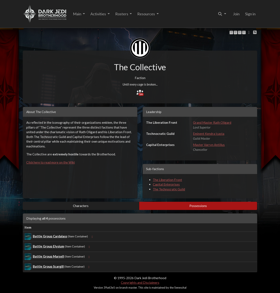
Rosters (122, 14)
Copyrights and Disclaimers (140, 282)
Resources (146, 14)
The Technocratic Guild (169, 189)
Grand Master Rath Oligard (212, 122)
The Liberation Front (167, 180)
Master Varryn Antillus (209, 145)
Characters (80, 206)
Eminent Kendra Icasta (208, 133)
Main (77, 14)
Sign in (250, 14)
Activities (98, 14)
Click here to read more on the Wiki (50, 162)
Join (236, 14)
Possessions (198, 206)
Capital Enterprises (166, 184)
